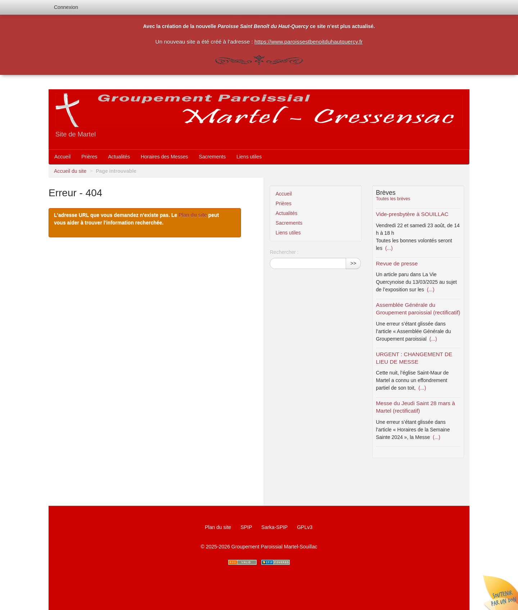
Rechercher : (284, 252)
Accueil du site (70, 171)
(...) (388, 248)
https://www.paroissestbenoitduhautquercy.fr (308, 42)
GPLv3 (305, 527)
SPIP (246, 527)
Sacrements (212, 157)
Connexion (66, 7)
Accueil (62, 157)
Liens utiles (249, 157)
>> (353, 263)
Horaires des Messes (164, 157)
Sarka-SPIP (275, 527)
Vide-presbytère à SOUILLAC (412, 214)
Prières (89, 157)
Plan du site (192, 215)
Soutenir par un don (500, 592)
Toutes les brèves (393, 198)
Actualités (119, 157)
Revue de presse (397, 263)
